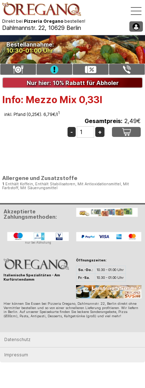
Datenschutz (17, 339)
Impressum (16, 354)
